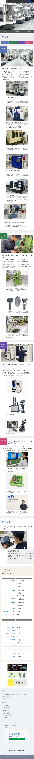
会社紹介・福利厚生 (6, 713)
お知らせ (16, 722)
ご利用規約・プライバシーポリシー (9, 725)
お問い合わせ (29, 722)
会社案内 (6, 4)
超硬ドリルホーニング (7, 696)
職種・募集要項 (6, 717)
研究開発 (17, 31)
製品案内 (4, 690)
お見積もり (4, 722)
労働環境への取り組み (7, 715)
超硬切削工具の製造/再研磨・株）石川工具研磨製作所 (3, 1)
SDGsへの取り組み (6, 707)
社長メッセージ (6, 711)
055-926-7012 (16, 734)
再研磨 (14, 694)
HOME (2, 4)
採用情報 (4, 710)
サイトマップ (4, 727)
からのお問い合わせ (17, 738)
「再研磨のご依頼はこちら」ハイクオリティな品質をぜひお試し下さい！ (17, 675)
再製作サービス (6, 698)
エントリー (5, 719)
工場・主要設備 (6, 705)
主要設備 (28, 31)
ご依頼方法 (5, 700)
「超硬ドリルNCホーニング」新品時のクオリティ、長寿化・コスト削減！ (17, 667)
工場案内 (5, 31)
